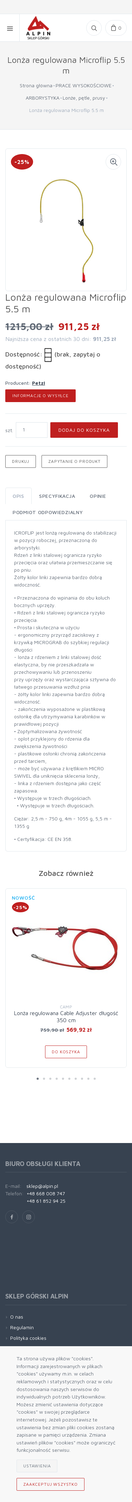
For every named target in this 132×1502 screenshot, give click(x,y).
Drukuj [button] (20, 461)
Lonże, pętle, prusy (84, 98)
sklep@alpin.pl (42, 1186)
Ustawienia (37, 1465)
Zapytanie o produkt (74, 461)
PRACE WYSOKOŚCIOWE (84, 85)
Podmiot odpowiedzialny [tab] (48, 512)
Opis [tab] (18, 496)
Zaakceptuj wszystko (50, 1484)
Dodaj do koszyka (84, 430)
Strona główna (36, 85)
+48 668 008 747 (45, 1193)
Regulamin (22, 1327)
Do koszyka (66, 1051)
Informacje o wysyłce (40, 395)
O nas (16, 1317)
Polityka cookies (28, 1338)
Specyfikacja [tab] (57, 496)
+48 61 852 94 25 (45, 1201)
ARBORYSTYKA (42, 98)
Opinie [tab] (98, 496)
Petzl (38, 383)
